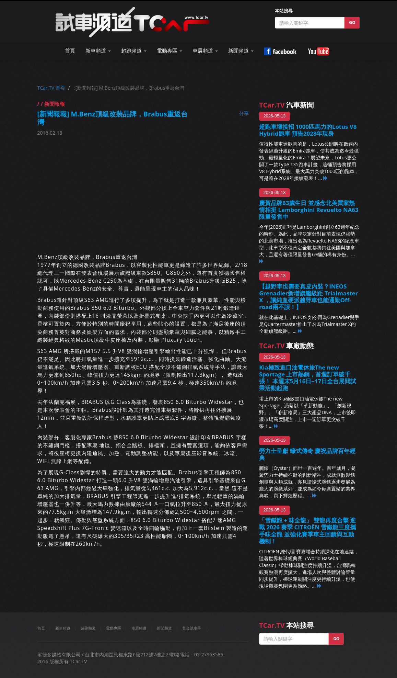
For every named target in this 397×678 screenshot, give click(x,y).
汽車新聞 (286, 105)
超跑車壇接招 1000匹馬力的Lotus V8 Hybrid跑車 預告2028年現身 (308, 130)
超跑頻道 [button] (134, 50)
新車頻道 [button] (98, 50)
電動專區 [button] (169, 50)
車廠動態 (286, 345)
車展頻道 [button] (205, 50)
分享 (244, 113)
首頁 (70, 50)
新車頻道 (62, 628)
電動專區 (113, 628)
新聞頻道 (164, 628)
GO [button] (352, 22)
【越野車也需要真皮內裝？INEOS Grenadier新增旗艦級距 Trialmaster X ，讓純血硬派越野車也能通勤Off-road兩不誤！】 (308, 296)
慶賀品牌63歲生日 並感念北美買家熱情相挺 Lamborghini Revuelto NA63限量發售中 (308, 210)
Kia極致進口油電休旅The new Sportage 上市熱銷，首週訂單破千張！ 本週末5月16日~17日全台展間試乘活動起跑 (307, 377)
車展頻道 (139, 628)
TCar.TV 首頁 (51, 87)
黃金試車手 (191, 628)
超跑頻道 (88, 628)
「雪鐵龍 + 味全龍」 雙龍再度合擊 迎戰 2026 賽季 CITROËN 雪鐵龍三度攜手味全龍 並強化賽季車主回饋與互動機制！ (307, 530)
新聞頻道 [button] (241, 50)
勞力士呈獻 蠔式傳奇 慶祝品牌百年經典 (307, 454)
